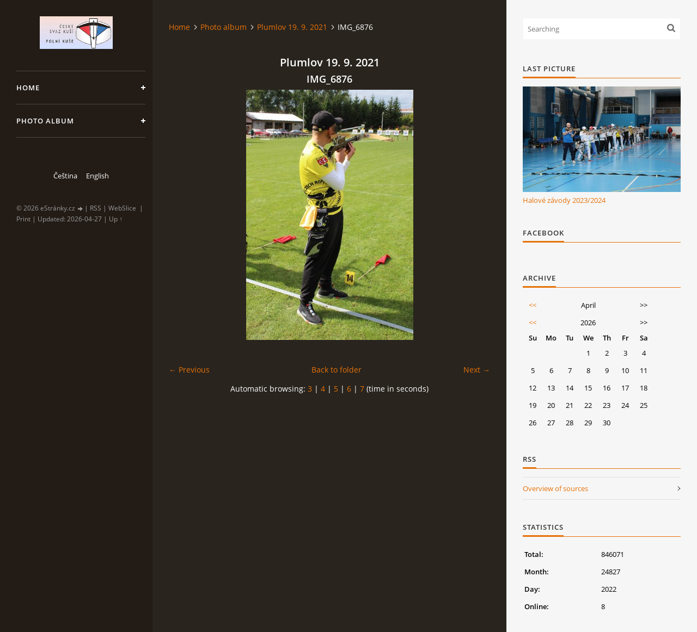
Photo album (45, 121)
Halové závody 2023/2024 (564, 200)
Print (23, 219)
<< (532, 305)
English (97, 176)
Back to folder (336, 369)
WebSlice (122, 208)
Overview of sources (555, 488)
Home (28, 87)
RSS (95, 208)
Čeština (65, 176)
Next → (476, 369)
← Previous (189, 369)
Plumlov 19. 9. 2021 (292, 27)
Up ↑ (116, 219)
